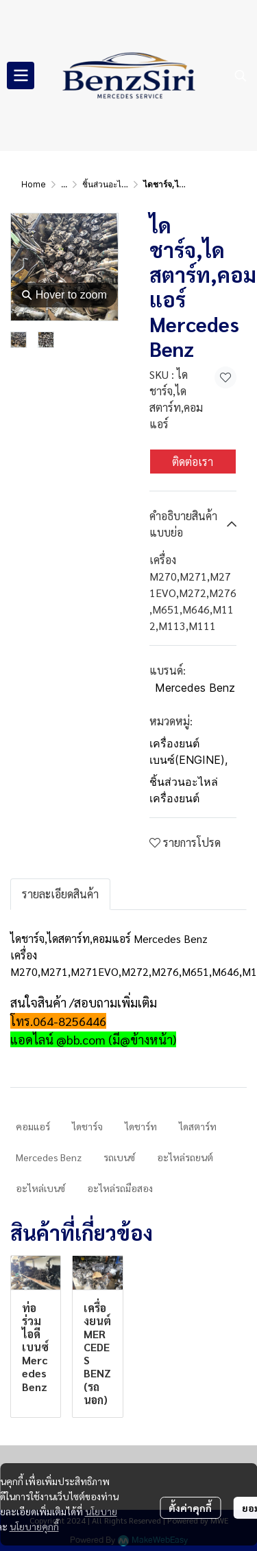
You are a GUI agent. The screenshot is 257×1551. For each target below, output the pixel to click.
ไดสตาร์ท (198, 1126)
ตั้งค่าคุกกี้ (190, 1508)
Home (33, 184)
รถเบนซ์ (119, 1157)
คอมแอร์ (33, 1126)
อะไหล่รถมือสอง (120, 1188)
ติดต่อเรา (192, 461)
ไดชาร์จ (87, 1126)
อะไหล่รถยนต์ (185, 1157)
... (64, 184)
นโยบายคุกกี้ (34, 1526)
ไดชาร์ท (141, 1126)
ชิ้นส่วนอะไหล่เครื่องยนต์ (125, 184)
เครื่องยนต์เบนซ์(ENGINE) (188, 751)
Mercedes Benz (195, 688)
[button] (240, 75)
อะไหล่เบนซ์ (40, 1188)
